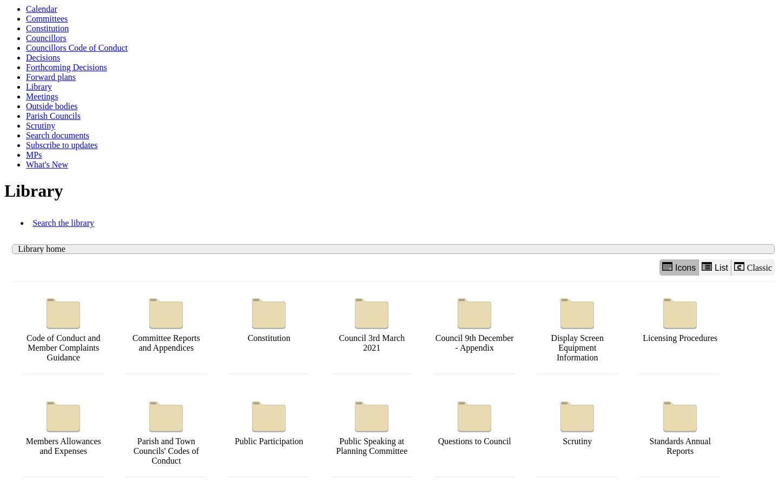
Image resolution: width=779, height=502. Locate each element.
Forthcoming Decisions (66, 67)
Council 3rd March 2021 (372, 322)
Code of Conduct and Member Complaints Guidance (63, 327)
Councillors (46, 38)
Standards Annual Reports (680, 426)
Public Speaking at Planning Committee (371, 426)
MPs (34, 154)
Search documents (57, 135)
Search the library (63, 222)
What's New (47, 164)
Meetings (42, 96)
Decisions (43, 57)
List (715, 267)
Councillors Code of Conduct (77, 47)
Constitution (47, 28)
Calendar (41, 9)
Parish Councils (53, 116)
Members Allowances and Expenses (63, 426)
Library (39, 86)
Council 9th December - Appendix (474, 322)
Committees (47, 18)
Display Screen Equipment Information (577, 327)
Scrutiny (40, 125)
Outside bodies (52, 106)
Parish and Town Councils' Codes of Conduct (166, 430)
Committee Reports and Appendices (166, 322)
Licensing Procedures (680, 317)
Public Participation (269, 421)
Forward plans (51, 77)
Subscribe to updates (61, 145)
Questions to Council (474, 421)
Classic (753, 267)
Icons (679, 267)
